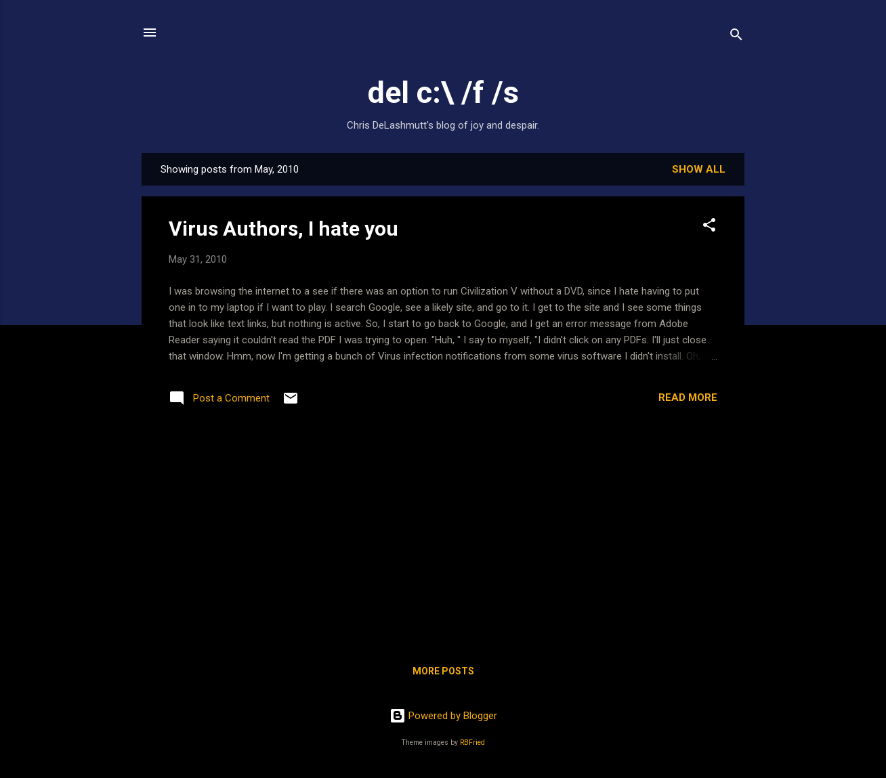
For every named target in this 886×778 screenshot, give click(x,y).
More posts (443, 671)
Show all (698, 169)
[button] (709, 227)
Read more (687, 397)
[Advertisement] (443, 539)
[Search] (736, 37)
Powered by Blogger (443, 716)
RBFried (472, 742)
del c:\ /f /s (443, 92)
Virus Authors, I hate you (283, 228)
